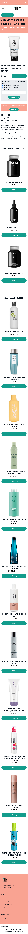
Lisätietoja (19, 76)
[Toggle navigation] (3, 8)
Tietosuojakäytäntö (10, 931)
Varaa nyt (14, 109)
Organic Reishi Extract (14, 228)
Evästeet (20, 929)
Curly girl (6, 901)
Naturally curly (8, 904)
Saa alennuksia (14, 97)
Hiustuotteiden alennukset (11, 85)
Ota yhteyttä (13, 929)
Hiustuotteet (7, 15)
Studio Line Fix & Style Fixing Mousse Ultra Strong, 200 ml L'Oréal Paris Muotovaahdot (14, 758)
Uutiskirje (6, 89)
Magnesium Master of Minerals (14, 273)
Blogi (5, 908)
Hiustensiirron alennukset (11, 87)
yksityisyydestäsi (16, 99)
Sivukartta (20, 931)
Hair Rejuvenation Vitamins (14, 182)
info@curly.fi (4, 2)
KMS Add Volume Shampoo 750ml (14, 332)
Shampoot (11, 118)
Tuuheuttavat (18, 118)
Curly (5, 898)
